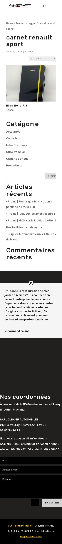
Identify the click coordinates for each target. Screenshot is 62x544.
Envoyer (51, 502)
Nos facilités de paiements (24, 227)
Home (9, 23)
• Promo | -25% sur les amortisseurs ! (30, 213)
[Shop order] (42, 58)
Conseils (12, 138)
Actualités (13, 131)
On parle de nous (17, 158)
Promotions (14, 165)
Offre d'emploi (15, 152)
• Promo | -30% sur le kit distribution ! (31, 220)
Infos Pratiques (16, 145)
